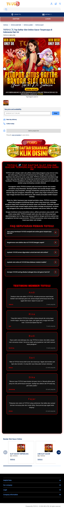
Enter (55, 113)
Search (5, 9)
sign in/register (16, 135)
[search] (32, 9)
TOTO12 (12, 459)
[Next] (59, 452)
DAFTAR (16, 19)
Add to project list (33, 131)
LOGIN (47, 19)
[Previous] (5, 452)
